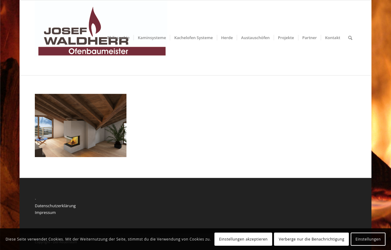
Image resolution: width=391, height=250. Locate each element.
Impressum (45, 212)
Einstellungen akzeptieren (243, 239)
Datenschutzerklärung (55, 205)
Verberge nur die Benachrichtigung (312, 239)
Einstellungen (368, 239)
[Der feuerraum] (101, 37)
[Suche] (350, 37)
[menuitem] (118, 37)
